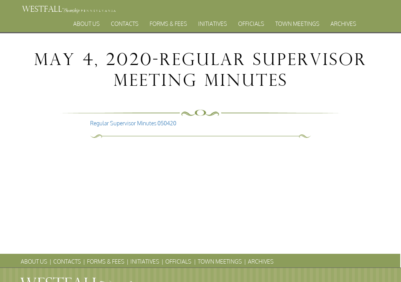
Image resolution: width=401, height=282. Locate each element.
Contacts (125, 23)
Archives (343, 23)
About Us (86, 23)
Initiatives (212, 23)
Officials (251, 23)
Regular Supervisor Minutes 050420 (133, 123)
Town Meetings (297, 23)
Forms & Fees (168, 23)
